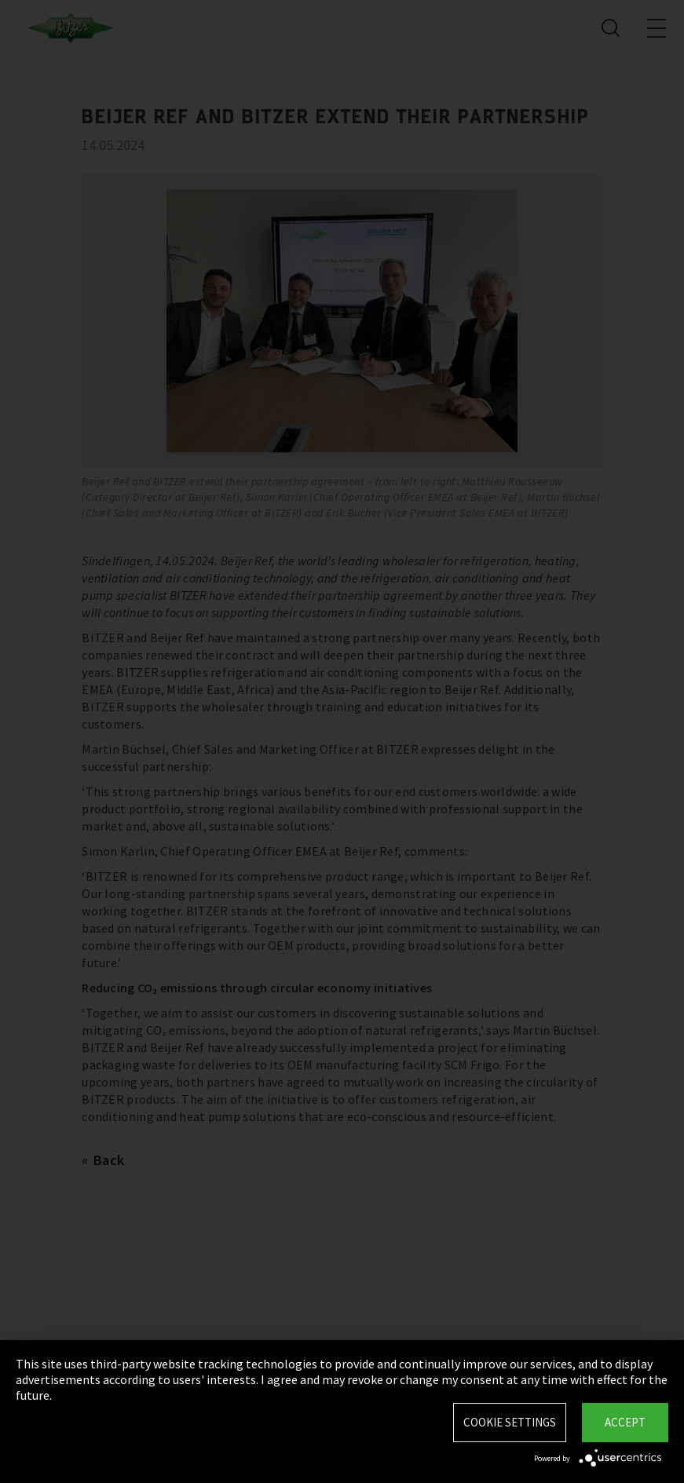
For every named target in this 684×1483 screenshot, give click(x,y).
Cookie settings (509, 1422)
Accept (625, 1422)
